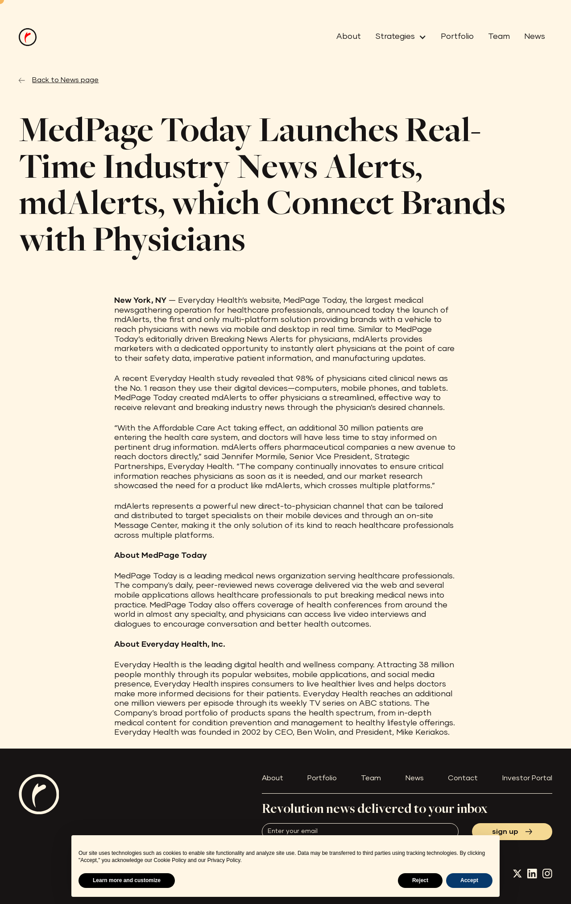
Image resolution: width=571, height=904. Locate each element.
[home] (28, 37)
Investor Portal (527, 778)
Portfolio (457, 37)
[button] (397, 37)
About (348, 37)
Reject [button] (420, 880)
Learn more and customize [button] (127, 880)
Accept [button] (469, 880)
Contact (463, 778)
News (534, 37)
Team (499, 37)
